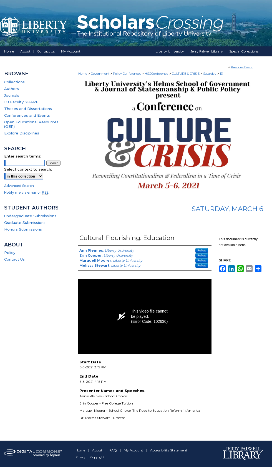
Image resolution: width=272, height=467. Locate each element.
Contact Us (14, 259)
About (97, 450)
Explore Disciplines (21, 133)
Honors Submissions (23, 229)
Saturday (210, 74)
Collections (14, 82)
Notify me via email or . (26, 192)
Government (100, 74)
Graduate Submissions (25, 222)
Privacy (80, 457)
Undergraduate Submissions (30, 216)
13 (221, 74)
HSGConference (157, 74)
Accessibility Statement (168, 450)
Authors (11, 88)
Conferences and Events (27, 115)
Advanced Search (19, 186)
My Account (134, 450)
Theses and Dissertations (28, 108)
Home (82, 74)
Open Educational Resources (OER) (31, 124)
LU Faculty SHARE (21, 102)
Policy (9, 252)
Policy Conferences (127, 74)
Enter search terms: (22, 156)
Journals (11, 95)
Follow (201, 250)
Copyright (97, 457)
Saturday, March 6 (227, 209)
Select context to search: (28, 169)
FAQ (113, 450)
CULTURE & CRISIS (186, 74)
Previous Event (242, 67)
